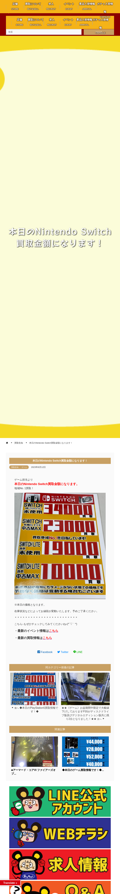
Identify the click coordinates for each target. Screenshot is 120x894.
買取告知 (14, 467)
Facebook (44, 652)
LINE (78, 652)
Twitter (63, 652)
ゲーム (24, 467)
